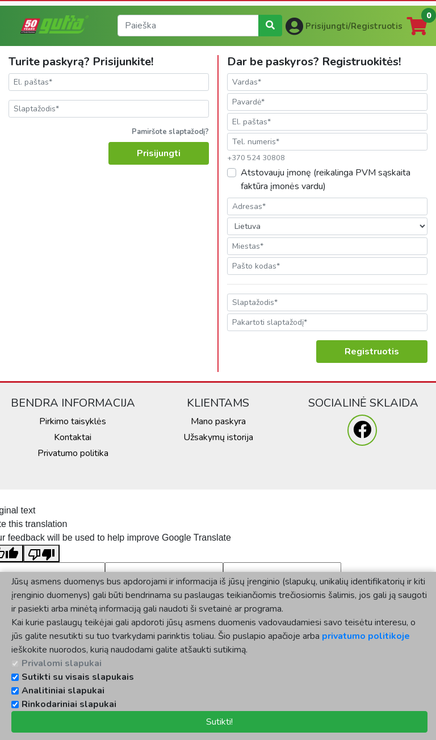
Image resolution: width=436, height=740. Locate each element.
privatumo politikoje (366, 636)
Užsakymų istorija (218, 437)
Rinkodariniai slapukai (69, 704)
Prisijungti (159, 153)
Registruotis (372, 351)
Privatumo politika (72, 453)
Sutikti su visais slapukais (78, 677)
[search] (188, 25)
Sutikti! (219, 722)
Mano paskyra (218, 421)
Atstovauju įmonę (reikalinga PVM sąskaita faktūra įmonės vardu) (325, 179)
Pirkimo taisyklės (72, 421)
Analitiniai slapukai (63, 690)
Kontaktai (72, 437)
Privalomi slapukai (62, 663)
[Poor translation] (41, 553)
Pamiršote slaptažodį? (170, 132)
